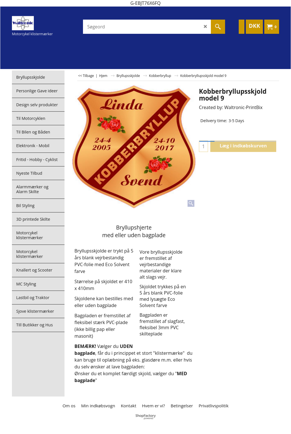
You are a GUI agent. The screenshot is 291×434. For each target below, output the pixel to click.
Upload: (82, 216)
